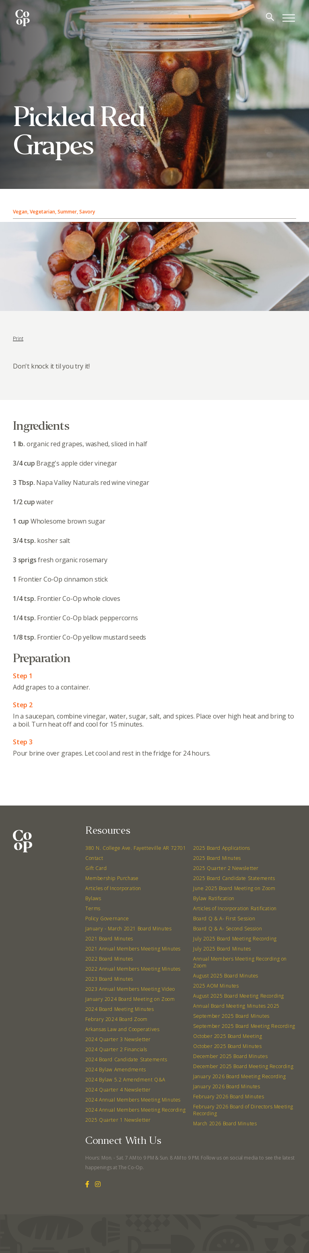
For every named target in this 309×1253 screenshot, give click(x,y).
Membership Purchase (111, 878)
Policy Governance (107, 918)
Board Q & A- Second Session (227, 928)
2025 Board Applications (221, 848)
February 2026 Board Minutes (228, 1096)
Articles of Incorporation (113, 888)
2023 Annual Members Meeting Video (130, 989)
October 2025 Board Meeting (227, 1036)
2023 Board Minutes (109, 978)
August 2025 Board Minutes (225, 975)
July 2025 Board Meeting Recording (235, 938)
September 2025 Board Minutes (231, 1016)
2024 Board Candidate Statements (126, 1059)
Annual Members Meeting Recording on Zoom (240, 962)
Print (18, 338)
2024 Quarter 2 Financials (116, 1049)
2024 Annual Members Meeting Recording (135, 1109)
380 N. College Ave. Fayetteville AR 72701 (135, 848)
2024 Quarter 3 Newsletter (118, 1039)
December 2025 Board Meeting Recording (243, 1066)
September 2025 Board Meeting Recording (244, 1026)
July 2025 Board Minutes (222, 948)
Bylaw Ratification (214, 898)
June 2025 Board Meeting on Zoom (234, 888)
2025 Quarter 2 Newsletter (226, 868)
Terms (93, 908)
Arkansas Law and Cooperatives (122, 1029)
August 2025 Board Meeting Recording (238, 995)
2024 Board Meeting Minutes (119, 1009)
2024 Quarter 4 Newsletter (118, 1089)
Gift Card (96, 868)
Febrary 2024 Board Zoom (116, 1019)
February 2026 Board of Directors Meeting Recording (243, 1110)
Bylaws (93, 898)
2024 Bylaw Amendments (115, 1069)
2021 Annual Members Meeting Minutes (133, 948)
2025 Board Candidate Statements (234, 878)
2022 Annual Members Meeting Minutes (133, 968)
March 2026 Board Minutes (225, 1123)
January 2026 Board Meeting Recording (239, 1076)
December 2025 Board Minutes (230, 1056)
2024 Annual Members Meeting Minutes (133, 1099)
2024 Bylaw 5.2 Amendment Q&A (125, 1079)
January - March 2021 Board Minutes (128, 928)
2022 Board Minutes (109, 958)
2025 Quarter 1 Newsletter (118, 1119)
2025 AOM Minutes (216, 985)
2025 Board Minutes (217, 858)
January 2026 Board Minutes (226, 1086)
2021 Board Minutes (109, 938)
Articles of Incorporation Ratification (235, 908)
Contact (94, 858)
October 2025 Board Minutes (227, 1046)
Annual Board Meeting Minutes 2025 (236, 1005)
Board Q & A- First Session (224, 918)
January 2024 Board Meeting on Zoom (130, 999)
